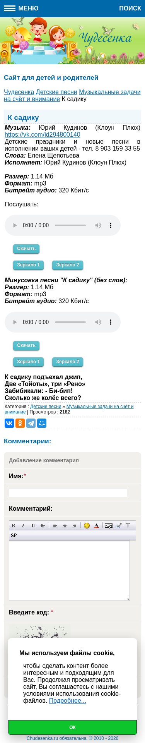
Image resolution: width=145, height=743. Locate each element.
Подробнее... (67, 700)
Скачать (26, 248)
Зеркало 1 (28, 265)
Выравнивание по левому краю (55, 525)
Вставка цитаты (118, 525)
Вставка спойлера (13, 535)
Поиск (130, 8)
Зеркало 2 (67, 265)
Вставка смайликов (86, 525)
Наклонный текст (23, 525)
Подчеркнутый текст (33, 525)
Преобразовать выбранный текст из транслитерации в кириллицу (128, 525)
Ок (72, 727)
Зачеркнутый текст (42, 525)
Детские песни (45, 406)
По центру (64, 525)
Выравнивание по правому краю (74, 525)
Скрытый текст (108, 525)
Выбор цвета (96, 525)
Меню (21, 8)
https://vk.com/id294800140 (42, 134)
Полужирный (13, 525)
